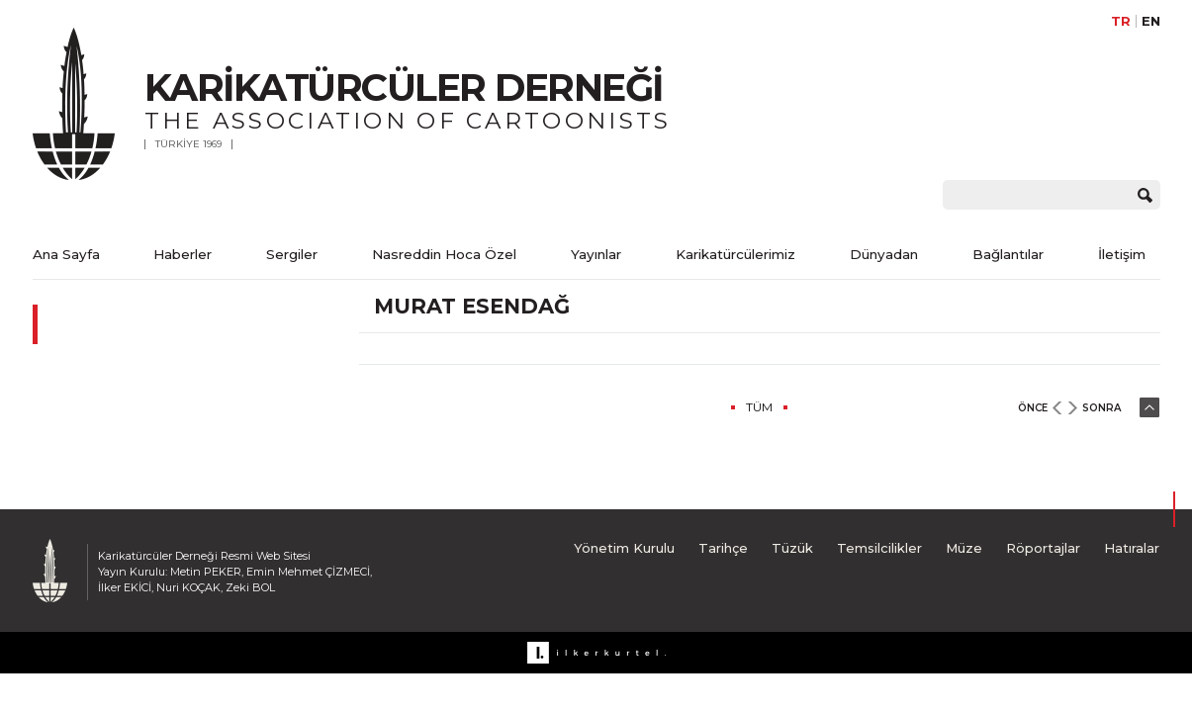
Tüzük (792, 548)
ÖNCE (1033, 407)
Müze (964, 548)
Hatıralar (1131, 548)
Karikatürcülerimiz (735, 254)
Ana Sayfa (66, 254)
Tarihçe (723, 548)
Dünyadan (884, 254)
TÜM (759, 407)
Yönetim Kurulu (624, 548)
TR (1121, 21)
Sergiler (292, 254)
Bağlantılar (1008, 254)
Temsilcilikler (879, 548)
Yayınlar (596, 254)
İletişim (1122, 254)
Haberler (182, 254)
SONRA (1101, 407)
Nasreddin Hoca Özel (444, 254)
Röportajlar (1043, 548)
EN (1151, 21)
